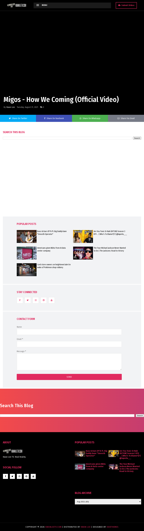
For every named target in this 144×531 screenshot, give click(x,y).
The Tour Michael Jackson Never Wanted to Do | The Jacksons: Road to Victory (110, 249)
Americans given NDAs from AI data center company (51, 249)
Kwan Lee (10, 107)
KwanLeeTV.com (53, 527)
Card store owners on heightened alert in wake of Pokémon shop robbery (54, 266)
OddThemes (112, 527)
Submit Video (127, 5)
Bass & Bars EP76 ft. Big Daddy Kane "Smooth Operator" (52, 232)
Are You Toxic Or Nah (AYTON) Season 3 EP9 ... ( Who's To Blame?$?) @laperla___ (110, 232)
